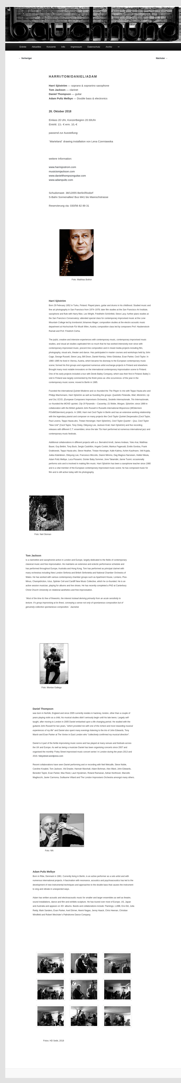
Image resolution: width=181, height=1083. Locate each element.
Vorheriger (25, 58)
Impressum (76, 46)
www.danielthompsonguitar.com (67, 175)
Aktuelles (36, 46)
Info (63, 46)
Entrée (23, 46)
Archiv (109, 46)
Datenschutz (94, 46)
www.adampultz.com (61, 179)
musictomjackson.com (62, 171)
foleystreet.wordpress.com (50, 756)
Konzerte (51, 46)
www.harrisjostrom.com (62, 167)
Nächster (162, 58)
